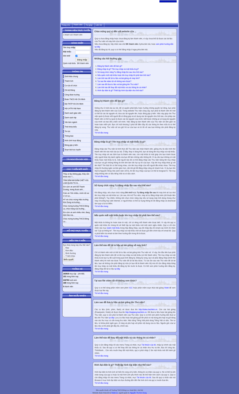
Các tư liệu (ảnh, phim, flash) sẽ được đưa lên (117, 309)
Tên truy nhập (69, 47)
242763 (66, 280)
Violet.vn (114, 393)
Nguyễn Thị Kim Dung (138, 393)
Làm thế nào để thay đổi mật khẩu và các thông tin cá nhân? (122, 87)
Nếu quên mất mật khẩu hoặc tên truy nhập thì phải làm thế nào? (124, 75)
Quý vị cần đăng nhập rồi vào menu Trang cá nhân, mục (118, 345)
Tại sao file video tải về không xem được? (114, 81)
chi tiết (81, 274)
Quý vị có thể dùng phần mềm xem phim (112, 288)
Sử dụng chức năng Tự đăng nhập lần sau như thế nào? (120, 72)
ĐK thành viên (83, 63)
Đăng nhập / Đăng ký (168, 1)
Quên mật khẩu (69, 63)
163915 (66, 274)
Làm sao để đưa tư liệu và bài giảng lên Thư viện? (118, 84)
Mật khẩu (67, 52)
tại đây (117, 269)
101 (64, 276)
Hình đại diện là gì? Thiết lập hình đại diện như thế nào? (120, 90)
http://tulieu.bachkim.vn (148, 309)
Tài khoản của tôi (149, 345)
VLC (130, 288)
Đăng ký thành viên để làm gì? (109, 66)
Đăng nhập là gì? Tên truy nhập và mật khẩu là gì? (118, 69)
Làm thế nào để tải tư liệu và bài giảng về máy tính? (118, 78)
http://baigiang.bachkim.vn (136, 312)
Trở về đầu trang (101, 133)
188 (64, 283)
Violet (166, 288)
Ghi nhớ (66, 56)
